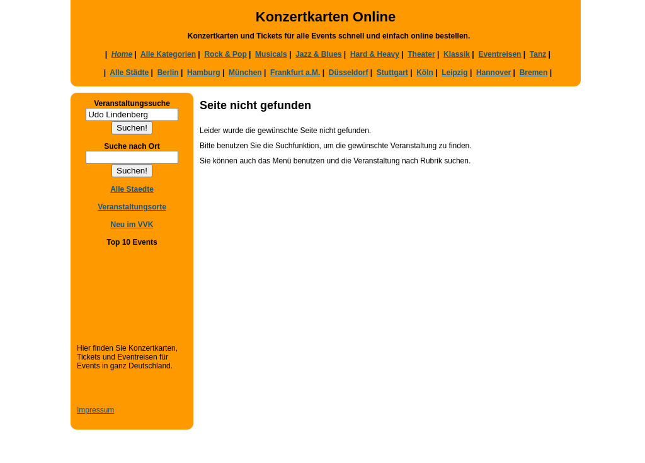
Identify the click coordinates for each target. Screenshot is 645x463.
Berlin (168, 72)
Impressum (95, 410)
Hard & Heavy (374, 54)
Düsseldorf (348, 72)
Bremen (534, 72)
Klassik (456, 54)
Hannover (493, 72)
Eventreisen (499, 54)
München (245, 72)
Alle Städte (129, 72)
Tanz (538, 54)
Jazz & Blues (318, 54)
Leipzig (454, 72)
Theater (421, 54)
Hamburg (203, 72)
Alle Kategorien (168, 54)
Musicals (271, 54)
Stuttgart (392, 72)
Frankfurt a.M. (295, 72)
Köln (424, 72)
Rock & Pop (225, 54)
